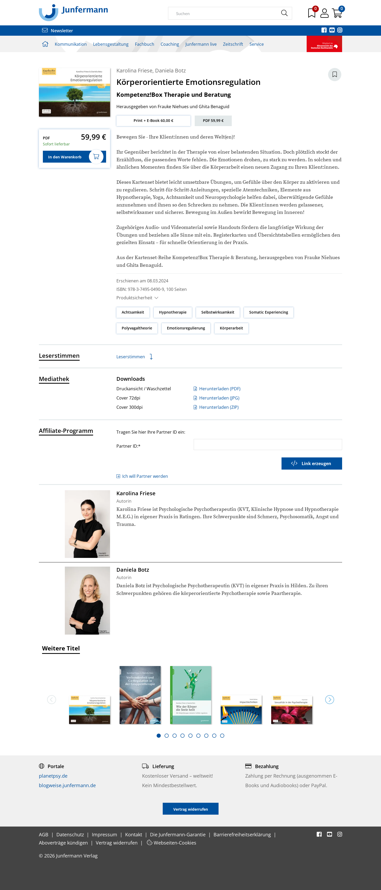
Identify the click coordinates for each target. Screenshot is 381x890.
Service (257, 44)
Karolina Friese (134, 70)
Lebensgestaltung (111, 44)
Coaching (170, 44)
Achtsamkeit (133, 312)
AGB (44, 834)
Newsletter (57, 31)
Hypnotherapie (173, 312)
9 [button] (222, 735)
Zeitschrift (233, 44)
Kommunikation (71, 44)
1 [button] (158, 735)
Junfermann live (201, 44)
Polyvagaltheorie (137, 328)
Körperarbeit (231, 328)
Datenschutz (70, 834)
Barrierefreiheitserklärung (243, 834)
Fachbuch (144, 44)
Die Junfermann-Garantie (178, 834)
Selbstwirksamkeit (217, 312)
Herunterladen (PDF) (217, 389)
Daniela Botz (170, 70)
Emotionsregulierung (186, 328)
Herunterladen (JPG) (216, 398)
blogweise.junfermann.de (67, 785)
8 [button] (214, 735)
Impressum (105, 834)
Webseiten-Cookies (171, 842)
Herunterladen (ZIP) (216, 407)
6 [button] (198, 735)
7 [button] (206, 735)
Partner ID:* (128, 446)
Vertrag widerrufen (117, 842)
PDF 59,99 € (213, 120)
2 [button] (166, 735)
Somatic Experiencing (268, 312)
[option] (89, 693)
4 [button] (182, 735)
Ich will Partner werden (142, 476)
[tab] (158, 735)
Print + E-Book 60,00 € (153, 120)
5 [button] (190, 735)
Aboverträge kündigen (64, 842)
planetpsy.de (53, 776)
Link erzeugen (311, 463)
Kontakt (134, 834)
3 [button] (174, 735)
